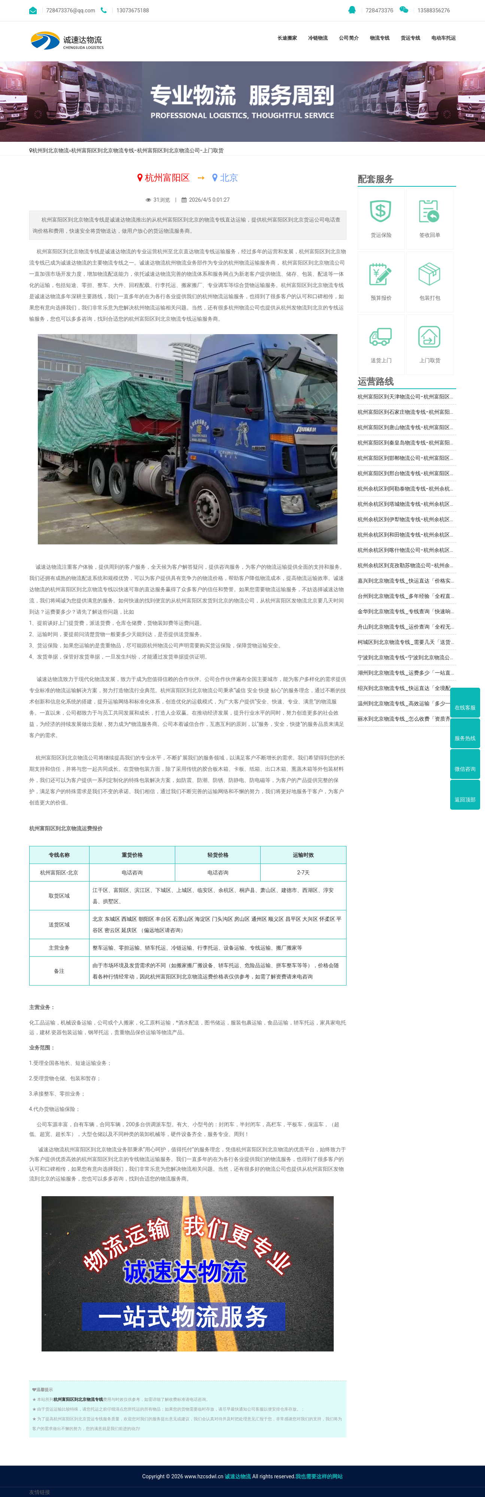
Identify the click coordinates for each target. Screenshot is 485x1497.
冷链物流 (318, 38)
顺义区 (276, 919)
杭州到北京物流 (50, 150)
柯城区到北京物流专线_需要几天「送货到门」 (412, 642)
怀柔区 (327, 919)
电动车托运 (443, 38)
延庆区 (129, 930)
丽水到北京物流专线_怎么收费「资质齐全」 (409, 718)
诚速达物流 (238, 1476)
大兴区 (310, 919)
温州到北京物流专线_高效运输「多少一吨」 (409, 703)
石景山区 (183, 919)
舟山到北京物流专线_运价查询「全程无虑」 (409, 626)
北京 (98, 919)
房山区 (242, 919)
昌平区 (293, 919)
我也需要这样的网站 (319, 1476)
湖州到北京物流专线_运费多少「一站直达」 (409, 672)
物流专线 (379, 38)
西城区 (129, 919)
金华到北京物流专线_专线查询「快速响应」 (409, 611)
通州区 (259, 919)
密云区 (112, 930)
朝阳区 (146, 919)
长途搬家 (287, 38)
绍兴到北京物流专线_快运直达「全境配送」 (409, 688)
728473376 (370, 10)
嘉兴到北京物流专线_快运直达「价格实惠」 (409, 580)
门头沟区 (222, 919)
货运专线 (410, 38)
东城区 (112, 919)
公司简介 (348, 38)
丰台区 (163, 919)
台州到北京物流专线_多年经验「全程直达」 (409, 596)
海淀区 (202, 919)
